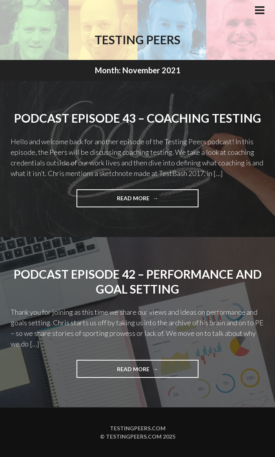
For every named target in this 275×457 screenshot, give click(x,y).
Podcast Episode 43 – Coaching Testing (137, 118)
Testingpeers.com (138, 428)
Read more (149, 200)
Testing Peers (137, 40)
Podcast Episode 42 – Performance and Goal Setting (138, 281)
